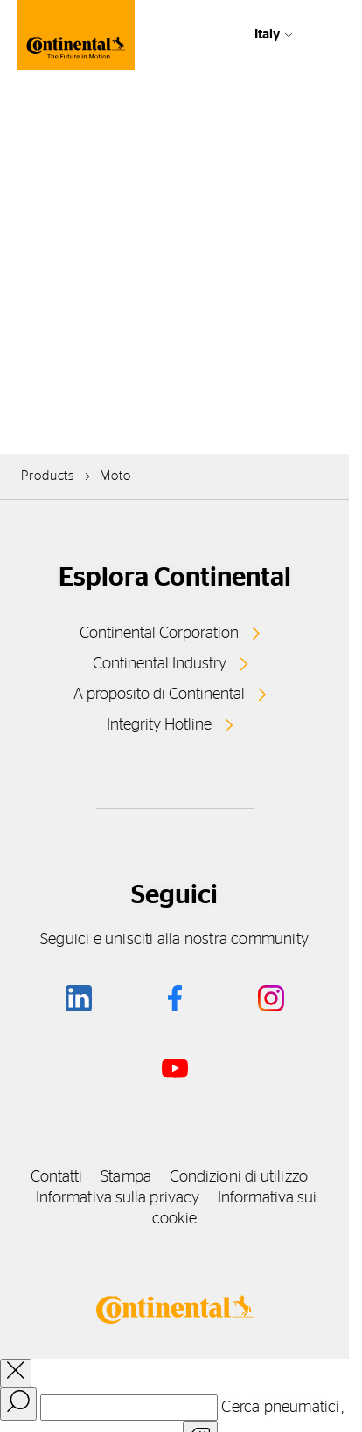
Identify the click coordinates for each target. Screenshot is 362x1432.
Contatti (57, 1177)
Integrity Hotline (159, 725)
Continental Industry (159, 664)
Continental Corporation (159, 633)
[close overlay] (15, 1373)
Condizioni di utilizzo (239, 1177)
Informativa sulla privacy (117, 1198)
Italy (267, 34)
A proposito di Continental (159, 694)
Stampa (126, 1177)
